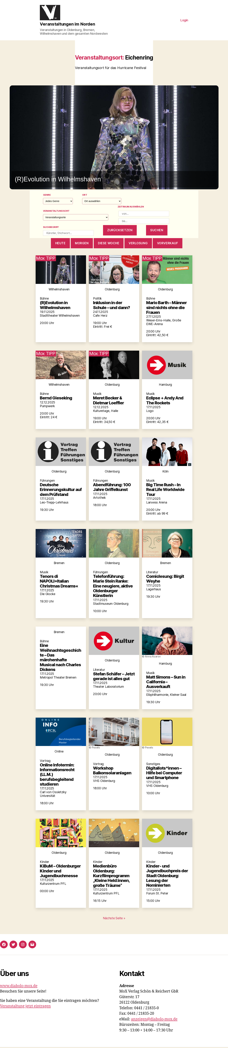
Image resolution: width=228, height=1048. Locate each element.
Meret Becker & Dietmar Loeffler (108, 401)
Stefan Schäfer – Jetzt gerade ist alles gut (114, 677)
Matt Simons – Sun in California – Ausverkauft (165, 682)
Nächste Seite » (114, 919)
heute (60, 243)
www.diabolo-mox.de (18, 986)
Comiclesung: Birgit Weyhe (165, 579)
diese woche (108, 243)
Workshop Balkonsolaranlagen (112, 771)
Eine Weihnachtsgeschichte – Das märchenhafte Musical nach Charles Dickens (60, 658)
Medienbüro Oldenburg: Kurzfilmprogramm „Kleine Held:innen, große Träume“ (111, 876)
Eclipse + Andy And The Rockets (164, 401)
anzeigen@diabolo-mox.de (154, 1019)
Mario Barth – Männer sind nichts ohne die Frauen (166, 308)
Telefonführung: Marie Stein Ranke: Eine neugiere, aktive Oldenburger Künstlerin (113, 586)
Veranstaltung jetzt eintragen (25, 1007)
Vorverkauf (167, 243)
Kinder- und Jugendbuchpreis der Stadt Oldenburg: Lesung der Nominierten (167, 876)
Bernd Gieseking (56, 398)
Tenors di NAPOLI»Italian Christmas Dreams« (59, 581)
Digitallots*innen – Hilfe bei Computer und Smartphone (164, 773)
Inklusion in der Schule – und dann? (111, 306)
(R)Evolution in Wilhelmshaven (55, 306)
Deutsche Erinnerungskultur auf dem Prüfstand (61, 490)
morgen (81, 243)
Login (184, 20)
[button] (114, 138)
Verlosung (138, 243)
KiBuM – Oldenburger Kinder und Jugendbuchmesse (60, 871)
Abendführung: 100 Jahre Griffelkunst (112, 488)
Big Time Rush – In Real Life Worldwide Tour (165, 490)
